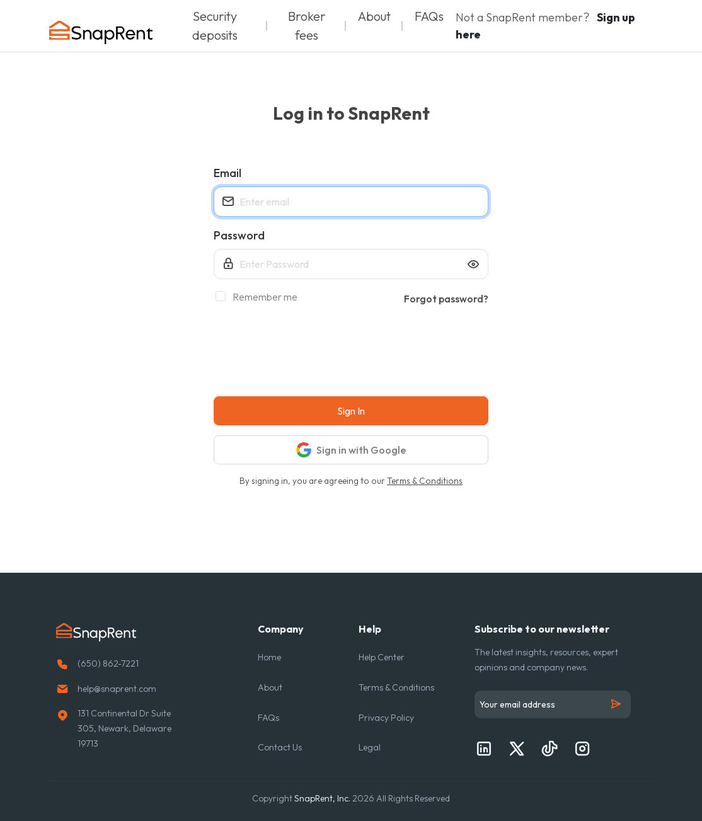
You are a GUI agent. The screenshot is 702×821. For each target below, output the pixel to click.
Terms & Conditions (425, 480)
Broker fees (307, 25)
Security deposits (215, 25)
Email (227, 173)
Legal (370, 747)
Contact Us (280, 747)
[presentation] (309, 351)
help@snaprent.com (117, 688)
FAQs (429, 16)
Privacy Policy (386, 717)
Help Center (382, 657)
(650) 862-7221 (108, 663)
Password (239, 235)
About (374, 16)
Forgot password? (446, 298)
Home (269, 657)
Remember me (261, 296)
